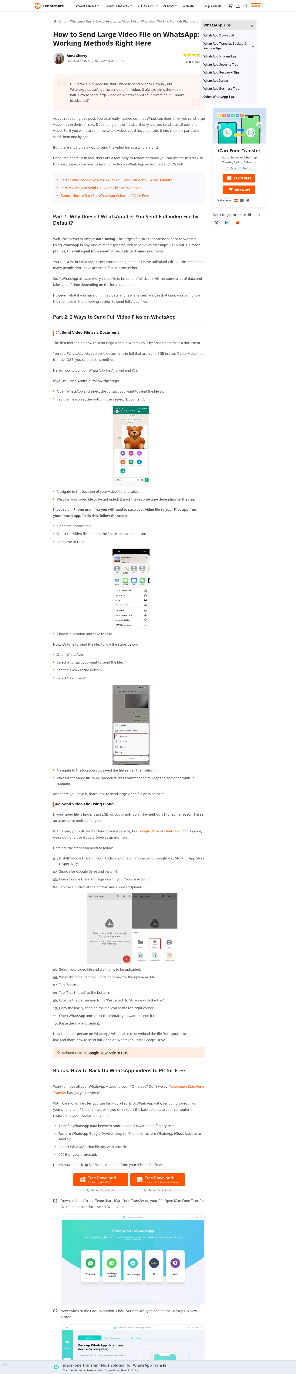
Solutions (188, 5)
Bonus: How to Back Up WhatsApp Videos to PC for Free (105, 195)
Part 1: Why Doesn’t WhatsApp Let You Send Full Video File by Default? (116, 180)
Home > (63, 21)
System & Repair (86, 5)
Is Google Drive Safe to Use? (106, 1052)
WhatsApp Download (232, 35)
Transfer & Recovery (117, 5)
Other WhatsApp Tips (232, 97)
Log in (256, 5)
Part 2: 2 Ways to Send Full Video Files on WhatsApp (102, 188)
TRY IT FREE (239, 178)
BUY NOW (239, 190)
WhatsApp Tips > (82, 21)
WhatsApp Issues (229, 81)
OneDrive (172, 831)
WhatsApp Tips (113, 61)
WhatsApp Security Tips (234, 64)
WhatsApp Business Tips (234, 89)
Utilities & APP (146, 5)
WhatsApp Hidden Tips (233, 56)
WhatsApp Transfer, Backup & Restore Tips (238, 46)
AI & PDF (168, 5)
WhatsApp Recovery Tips (235, 73)
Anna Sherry (77, 55)
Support (213, 5)
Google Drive (148, 831)
